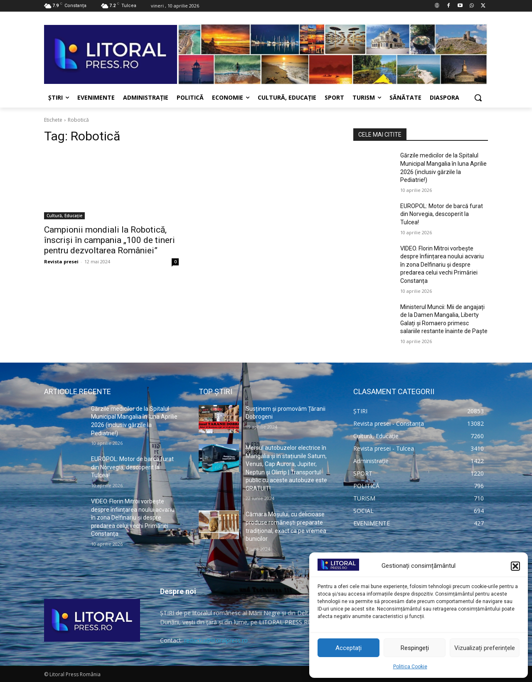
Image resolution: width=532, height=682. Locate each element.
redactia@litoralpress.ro (216, 640)
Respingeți (415, 648)
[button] (515, 566)
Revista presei (61, 261)
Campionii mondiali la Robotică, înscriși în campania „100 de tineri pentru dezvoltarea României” (109, 240)
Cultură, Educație (64, 215)
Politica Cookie (410, 667)
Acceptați (348, 648)
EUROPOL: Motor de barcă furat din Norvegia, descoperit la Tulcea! (441, 214)
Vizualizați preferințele (484, 648)
